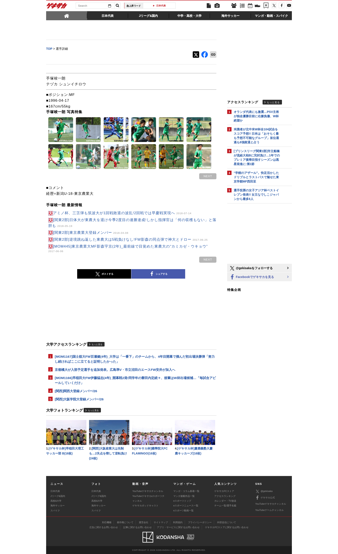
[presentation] (66, 15)
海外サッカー (57, 505)
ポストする (104, 274)
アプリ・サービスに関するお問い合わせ (178, 527)
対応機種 (106, 522)
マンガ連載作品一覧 (184, 496)
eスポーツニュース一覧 (185, 505)
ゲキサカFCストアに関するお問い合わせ (227, 527)
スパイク (55, 510)
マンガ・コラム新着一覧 (186, 491)
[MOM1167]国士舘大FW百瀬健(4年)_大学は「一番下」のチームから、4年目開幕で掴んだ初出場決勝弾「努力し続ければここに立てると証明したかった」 (135, 359)
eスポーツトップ (182, 500)
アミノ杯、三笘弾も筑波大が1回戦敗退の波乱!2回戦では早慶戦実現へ (122, 213)
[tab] (66, 15)
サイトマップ (161, 522)
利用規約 (178, 522)
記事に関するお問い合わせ (137, 527)
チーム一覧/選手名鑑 (225, 505)
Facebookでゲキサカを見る (251, 277)
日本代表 (161, 5)
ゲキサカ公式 (265, 498)
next (207, 176)
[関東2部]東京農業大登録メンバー (90, 233)
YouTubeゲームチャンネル (269, 510)
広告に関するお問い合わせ (103, 527)
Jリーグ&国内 (57, 496)
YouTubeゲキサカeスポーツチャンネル (148, 498)
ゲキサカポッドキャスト (145, 505)
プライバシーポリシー (200, 522)
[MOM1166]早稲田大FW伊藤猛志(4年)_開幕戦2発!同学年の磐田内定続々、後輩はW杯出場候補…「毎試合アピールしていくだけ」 (135, 380)
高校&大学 (55, 500)
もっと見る (97, 344)
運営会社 (143, 522)
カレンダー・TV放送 (225, 500)
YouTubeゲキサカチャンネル (147, 491)
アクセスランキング (225, 496)
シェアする (158, 274)
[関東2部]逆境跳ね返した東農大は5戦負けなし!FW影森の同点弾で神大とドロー (130, 239)
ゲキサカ (57, 6)
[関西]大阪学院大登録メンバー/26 (79, 399)
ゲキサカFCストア (224, 491)
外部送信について (226, 522)
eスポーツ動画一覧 (183, 510)
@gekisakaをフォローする (251, 268)
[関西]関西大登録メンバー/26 (76, 391)
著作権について (125, 522)
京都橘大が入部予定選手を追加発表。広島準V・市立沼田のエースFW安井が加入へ (115, 369)
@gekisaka (264, 491)
